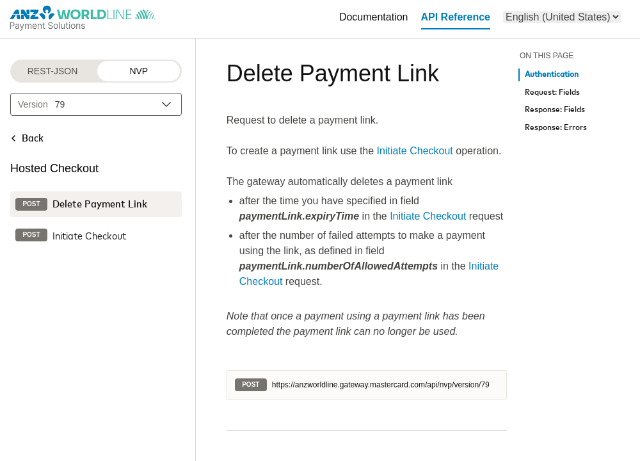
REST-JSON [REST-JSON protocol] (53, 71)
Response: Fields (555, 110)
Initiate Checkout (415, 150)
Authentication (552, 74)
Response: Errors (556, 128)
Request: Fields (552, 92)
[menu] (562, 17)
